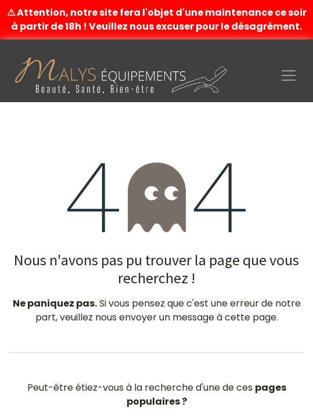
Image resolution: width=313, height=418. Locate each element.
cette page (250, 317)
